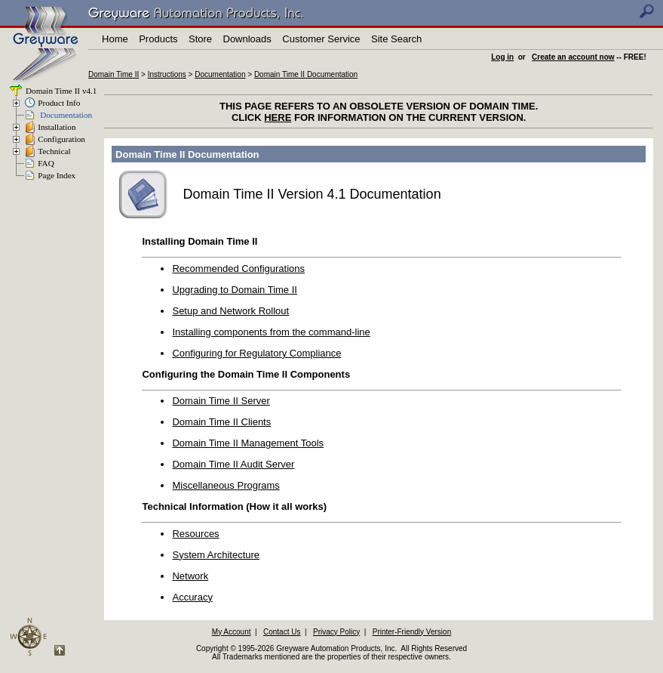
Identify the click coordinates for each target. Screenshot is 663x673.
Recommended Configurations (238, 268)
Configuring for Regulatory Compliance (256, 353)
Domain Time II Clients (221, 422)
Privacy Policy (336, 632)
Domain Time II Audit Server (233, 464)
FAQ (46, 163)
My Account (231, 632)
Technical (54, 151)
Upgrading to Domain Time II (234, 289)
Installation (56, 126)
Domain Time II (113, 74)
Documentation (220, 74)
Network (190, 576)
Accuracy (192, 597)
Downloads (247, 39)
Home (115, 39)
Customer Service (321, 39)
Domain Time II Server (220, 400)
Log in (502, 57)
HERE (277, 117)
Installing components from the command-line (271, 332)
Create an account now (573, 57)
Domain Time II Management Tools (248, 443)
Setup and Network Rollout (230, 310)
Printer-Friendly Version (412, 632)
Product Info (59, 102)
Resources (195, 533)
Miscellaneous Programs (225, 485)
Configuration (61, 139)
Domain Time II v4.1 (60, 90)
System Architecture (215, 554)
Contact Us (281, 632)
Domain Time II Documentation (306, 74)
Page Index (56, 175)
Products (158, 39)
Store (200, 39)
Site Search (396, 39)
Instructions (167, 74)
